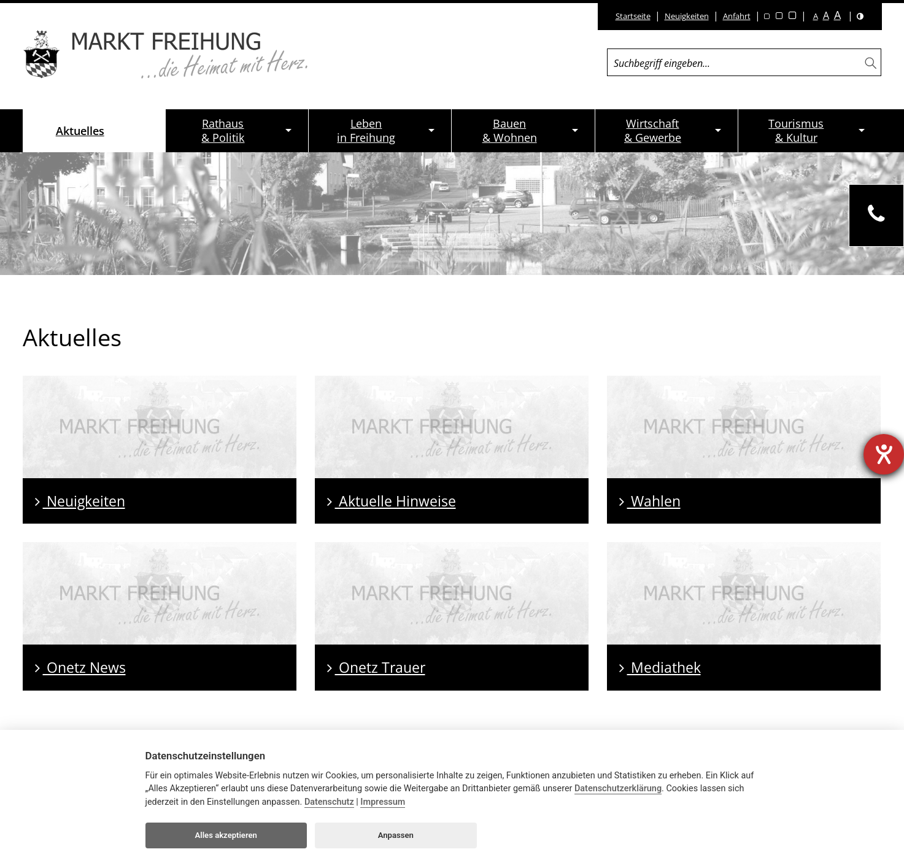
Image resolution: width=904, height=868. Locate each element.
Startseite (633, 15)
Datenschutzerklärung (618, 788)
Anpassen (396, 835)
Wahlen (650, 501)
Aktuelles (80, 130)
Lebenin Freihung (366, 130)
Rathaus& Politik (222, 130)
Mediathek (660, 667)
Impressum (382, 802)
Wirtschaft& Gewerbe (652, 130)
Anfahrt (737, 15)
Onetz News (80, 667)
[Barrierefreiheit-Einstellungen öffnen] (883, 454)
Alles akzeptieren (226, 835)
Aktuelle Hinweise (391, 501)
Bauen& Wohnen (509, 130)
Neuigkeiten (687, 15)
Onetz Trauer (376, 667)
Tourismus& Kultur (796, 130)
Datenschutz (329, 802)
